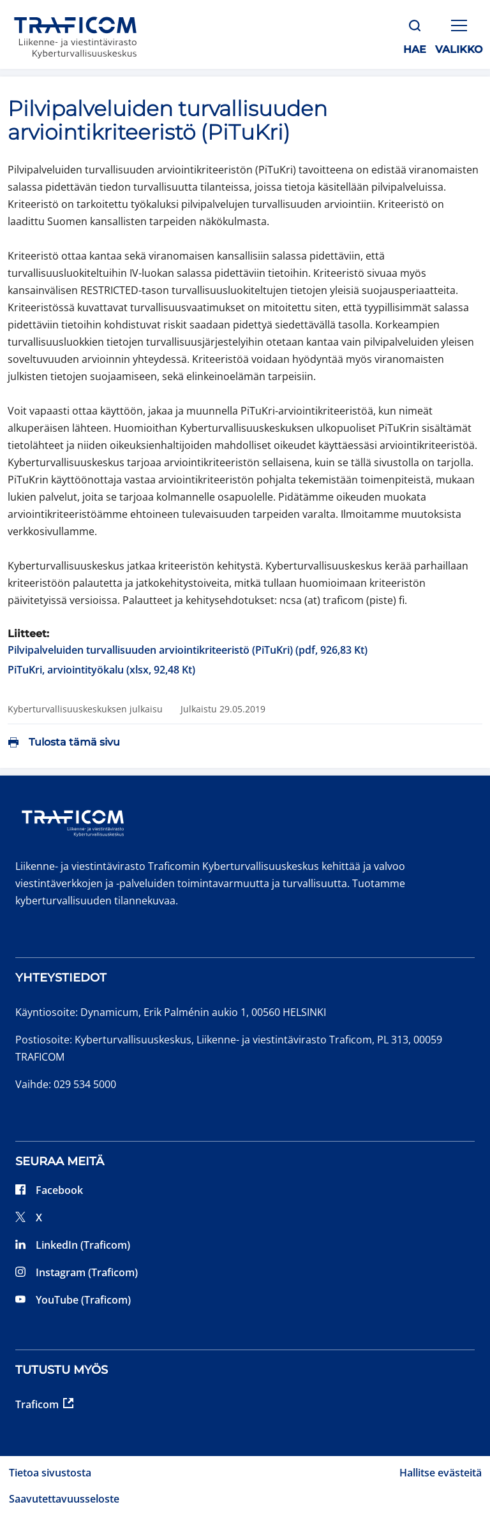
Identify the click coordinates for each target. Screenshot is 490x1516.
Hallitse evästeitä (440, 1473)
